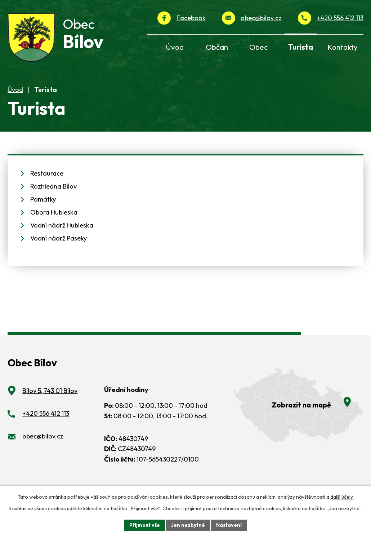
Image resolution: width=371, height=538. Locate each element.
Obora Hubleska (53, 216)
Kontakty (342, 47)
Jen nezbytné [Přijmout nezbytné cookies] (188, 525)
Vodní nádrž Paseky (58, 242)
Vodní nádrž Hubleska (61, 229)
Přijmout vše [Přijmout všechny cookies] (144, 525)
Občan (217, 47)
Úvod (15, 93)
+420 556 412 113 (340, 18)
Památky (43, 203)
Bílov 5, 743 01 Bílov (49, 395)
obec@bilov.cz (261, 18)
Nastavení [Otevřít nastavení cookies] (229, 525)
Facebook (191, 18)
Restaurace (46, 177)
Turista (300, 47)
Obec (258, 47)
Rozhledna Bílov (53, 190)
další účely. (342, 497)
